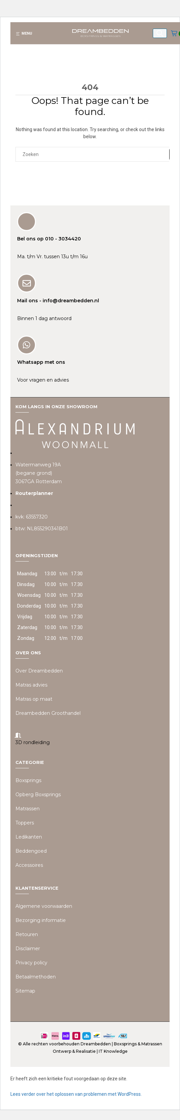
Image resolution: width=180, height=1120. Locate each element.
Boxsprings (28, 780)
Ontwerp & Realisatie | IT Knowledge (90, 1051)
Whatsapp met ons (41, 362)
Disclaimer (27, 948)
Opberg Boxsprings (38, 794)
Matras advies (31, 685)
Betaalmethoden (35, 977)
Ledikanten (28, 837)
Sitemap (25, 991)
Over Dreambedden (39, 671)
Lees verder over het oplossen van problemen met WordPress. (76, 1094)
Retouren (26, 934)
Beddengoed (31, 851)
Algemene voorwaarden (43, 906)
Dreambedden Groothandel (48, 713)
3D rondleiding (32, 742)
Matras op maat (33, 699)
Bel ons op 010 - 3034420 (49, 239)
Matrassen (27, 809)
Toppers (24, 823)
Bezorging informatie (40, 920)
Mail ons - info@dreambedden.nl (58, 301)
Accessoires (29, 865)
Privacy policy (31, 963)
